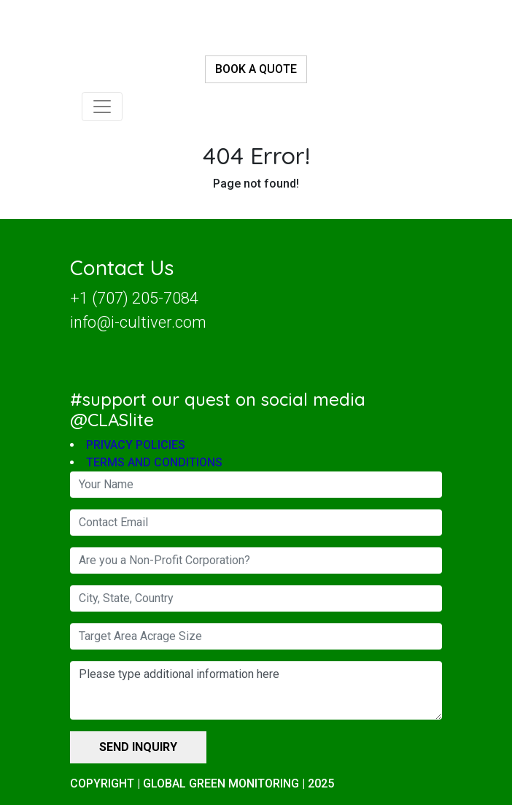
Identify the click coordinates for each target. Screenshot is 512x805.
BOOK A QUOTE (256, 69)
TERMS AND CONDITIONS (154, 463)
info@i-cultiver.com (138, 322)
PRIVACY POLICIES (135, 445)
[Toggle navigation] (102, 106)
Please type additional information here (256, 691)
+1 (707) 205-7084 (134, 298)
